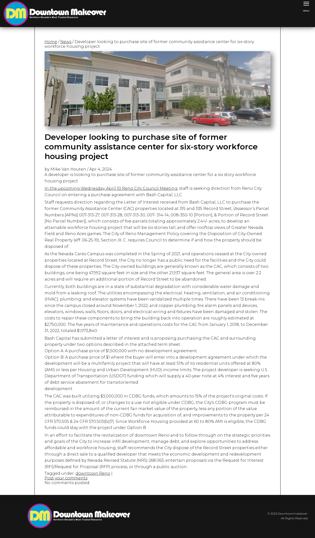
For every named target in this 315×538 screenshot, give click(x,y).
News (65, 41)
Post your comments (66, 478)
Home (51, 41)
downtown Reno (93, 473)
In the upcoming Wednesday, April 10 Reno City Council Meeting (111, 188)
